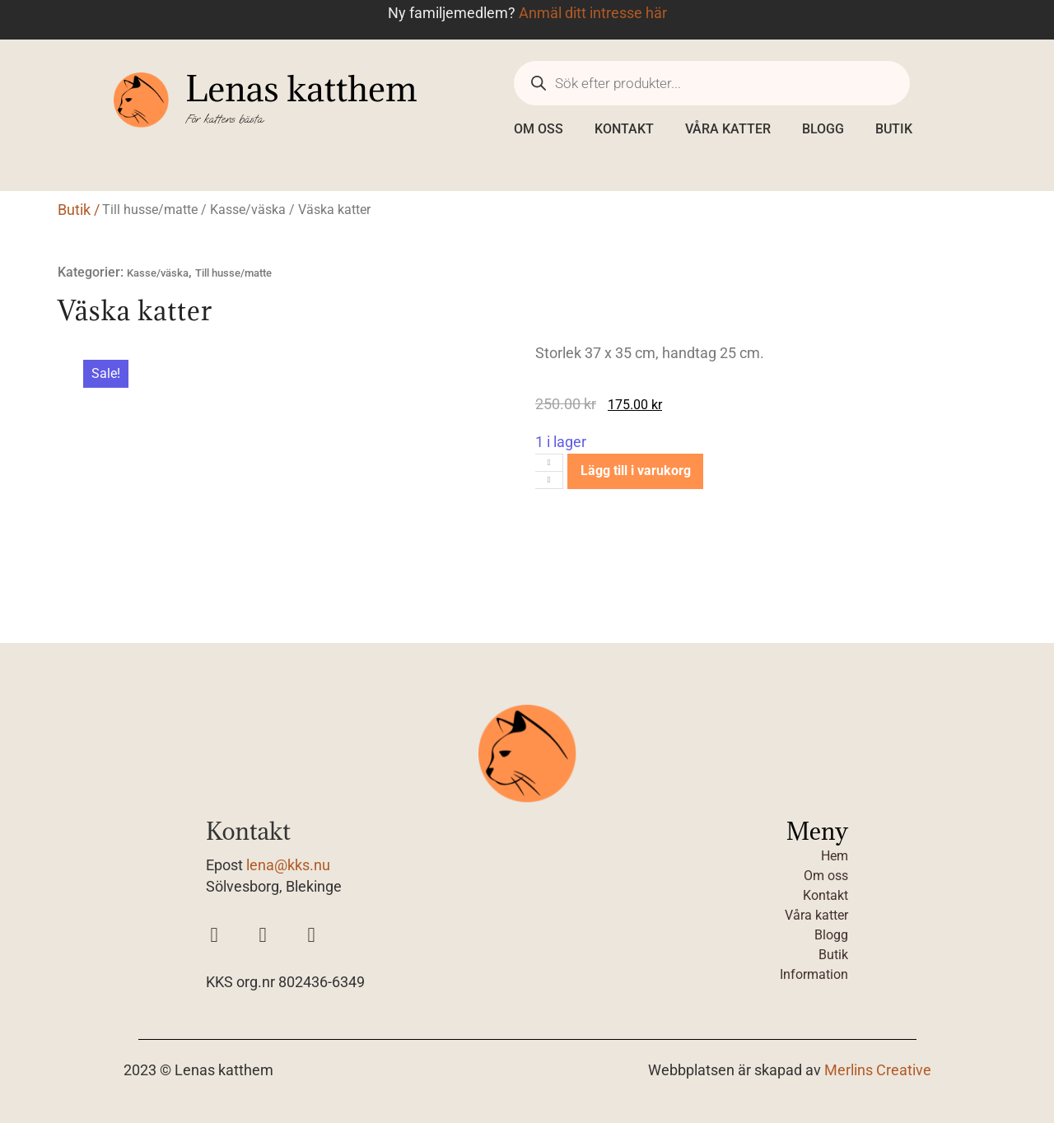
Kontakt (624, 129)
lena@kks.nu (288, 865)
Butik (893, 129)
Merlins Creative (877, 1070)
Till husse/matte (150, 209)
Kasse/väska (248, 209)
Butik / (79, 210)
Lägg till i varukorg (636, 470)
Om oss (538, 129)
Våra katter (728, 129)
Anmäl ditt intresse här (593, 13)
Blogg (823, 129)
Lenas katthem (301, 88)
